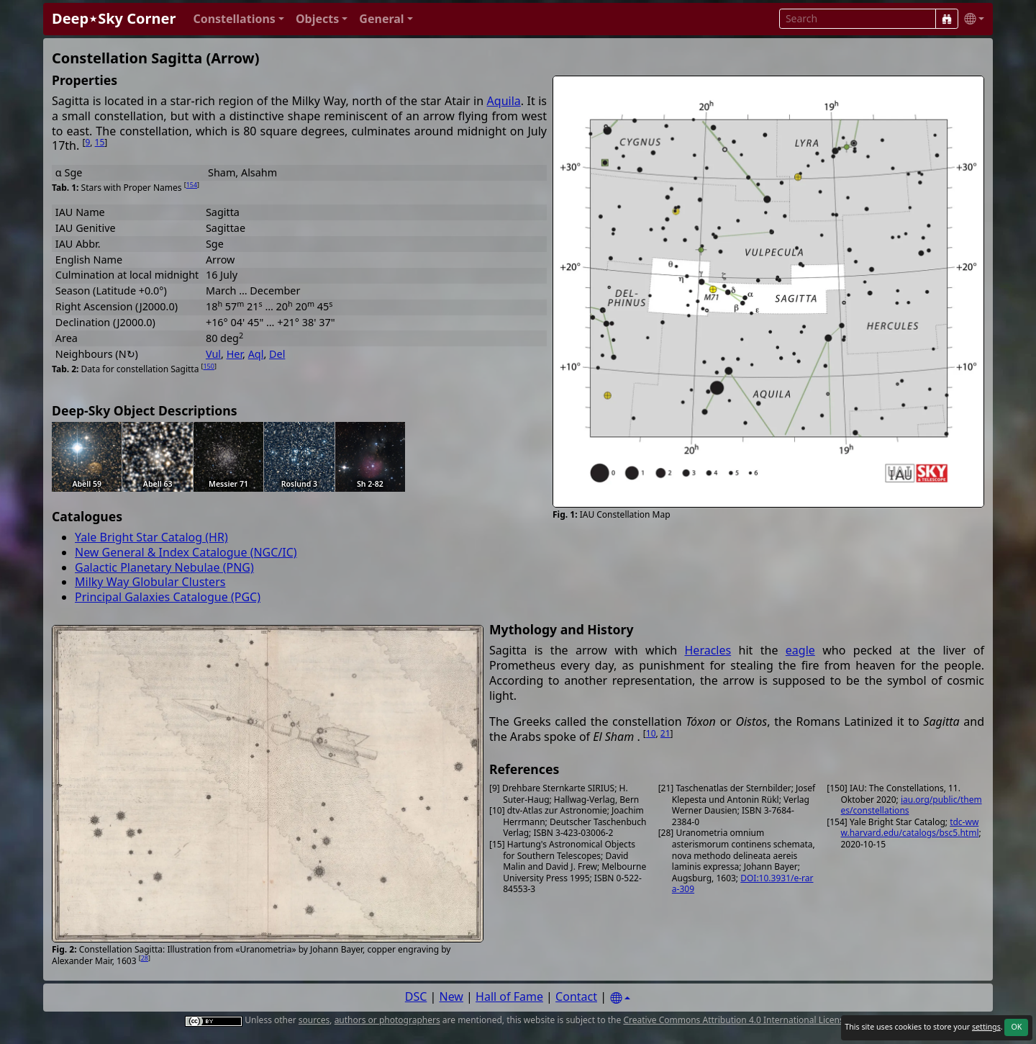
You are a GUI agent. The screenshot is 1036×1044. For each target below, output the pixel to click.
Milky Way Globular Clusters (150, 582)
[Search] (946, 19)
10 (651, 733)
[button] (238, 19)
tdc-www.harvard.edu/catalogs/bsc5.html (910, 828)
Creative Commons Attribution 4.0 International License (735, 1020)
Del (277, 354)
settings (986, 1027)
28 (144, 958)
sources (314, 1020)
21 (665, 733)
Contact (576, 996)
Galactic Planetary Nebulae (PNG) (164, 567)
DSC (416, 996)
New (451, 996)
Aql (256, 354)
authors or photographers (387, 1020)
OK (1016, 1027)
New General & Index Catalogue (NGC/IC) (186, 552)
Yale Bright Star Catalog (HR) (151, 537)
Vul (213, 354)
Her (234, 354)
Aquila (504, 101)
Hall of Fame (509, 996)
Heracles (708, 650)
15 (100, 142)
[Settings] (620, 998)
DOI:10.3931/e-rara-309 (743, 884)
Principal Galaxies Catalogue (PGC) (167, 597)
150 (208, 366)
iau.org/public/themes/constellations (911, 805)
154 (191, 184)
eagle (800, 650)
